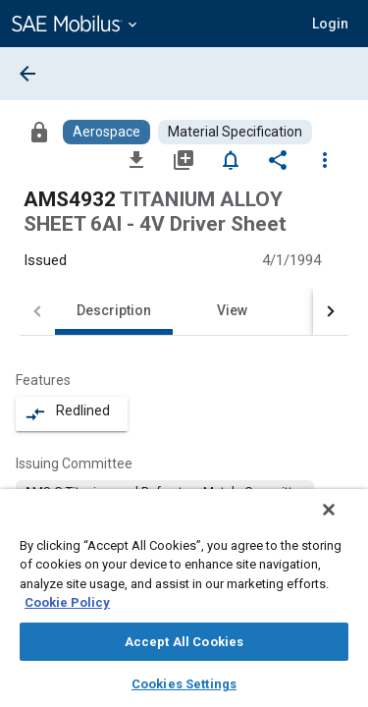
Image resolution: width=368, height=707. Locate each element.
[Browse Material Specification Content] (235, 132)
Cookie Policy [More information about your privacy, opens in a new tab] (67, 602)
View (232, 310)
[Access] (39, 131)
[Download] (136, 159)
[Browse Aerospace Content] (106, 132)
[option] (165, 492)
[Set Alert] (230, 159)
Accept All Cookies (184, 641)
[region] (184, 604)
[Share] (277, 159)
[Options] (324, 159)
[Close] (342, 522)
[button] (330, 23)
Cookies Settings (184, 684)
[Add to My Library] (183, 159)
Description (114, 310)
